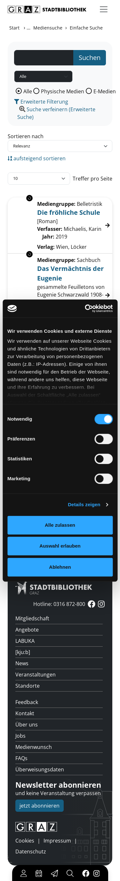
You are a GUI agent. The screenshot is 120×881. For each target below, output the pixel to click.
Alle (27, 91)
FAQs (21, 758)
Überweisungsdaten (39, 769)
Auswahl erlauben (59, 546)
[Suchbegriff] (44, 57)
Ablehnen (60, 567)
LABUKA (25, 640)
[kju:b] (22, 652)
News (21, 663)
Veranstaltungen (35, 674)
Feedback (26, 702)
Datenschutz (30, 851)
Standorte (27, 685)
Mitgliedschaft (32, 618)
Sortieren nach (26, 136)
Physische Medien (62, 91)
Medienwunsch (33, 747)
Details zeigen (84, 504)
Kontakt (24, 713)
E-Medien (104, 91)
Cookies (24, 840)
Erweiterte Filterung (41, 101)
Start (14, 28)
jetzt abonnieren (40, 805)
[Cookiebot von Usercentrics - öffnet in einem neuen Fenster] (85, 308)
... (28, 27)
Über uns (26, 724)
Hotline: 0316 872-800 (59, 604)
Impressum (57, 840)
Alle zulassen (60, 525)
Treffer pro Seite (92, 178)
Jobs (20, 735)
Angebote (27, 629)
